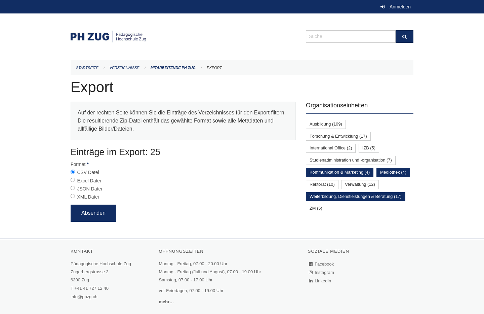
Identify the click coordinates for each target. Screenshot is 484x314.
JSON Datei (89, 188)
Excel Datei (89, 180)
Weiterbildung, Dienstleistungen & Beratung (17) (356, 196)
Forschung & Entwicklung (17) (338, 136)
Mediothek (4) (393, 172)
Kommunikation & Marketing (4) (340, 172)
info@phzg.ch (84, 296)
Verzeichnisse (124, 68)
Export (214, 68)
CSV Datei (88, 172)
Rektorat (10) (322, 184)
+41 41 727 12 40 (91, 288)
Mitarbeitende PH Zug (173, 68)
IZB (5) (368, 147)
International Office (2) (331, 147)
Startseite (87, 68)
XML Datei (88, 197)
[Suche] (404, 36)
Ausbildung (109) (326, 124)
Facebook (321, 264)
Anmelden (400, 6)
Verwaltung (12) (360, 184)
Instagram (322, 272)
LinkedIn (320, 280)
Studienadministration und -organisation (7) (351, 160)
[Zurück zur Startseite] (183, 36)
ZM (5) (316, 208)
